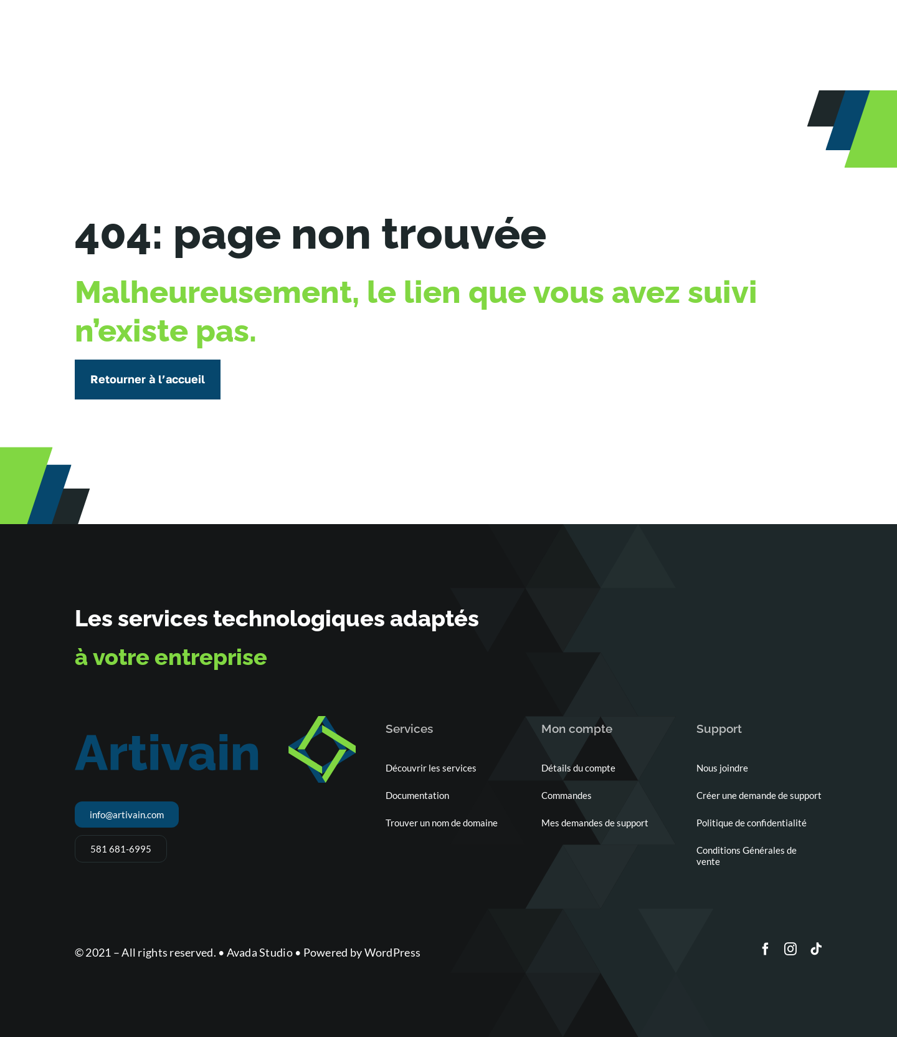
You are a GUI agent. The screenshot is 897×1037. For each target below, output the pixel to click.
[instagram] (790, 949)
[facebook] (765, 949)
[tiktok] (816, 949)
